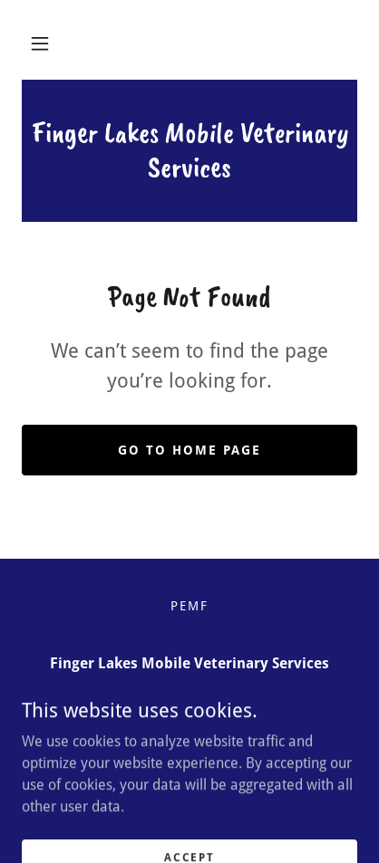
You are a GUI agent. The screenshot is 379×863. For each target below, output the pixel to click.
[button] (40, 43)
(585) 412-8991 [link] (190, 699)
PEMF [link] (189, 606)
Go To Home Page (189, 450)
